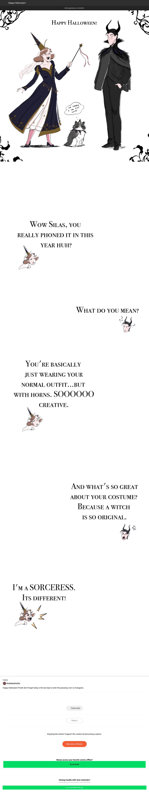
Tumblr (84, 699)
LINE (56, 699)
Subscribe (75, 708)
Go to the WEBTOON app (74, 787)
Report (74, 720)
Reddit (93, 699)
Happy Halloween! (17, 3)
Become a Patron (74, 744)
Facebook (65, 699)
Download (74, 764)
